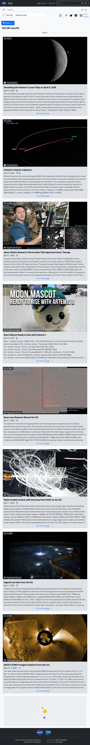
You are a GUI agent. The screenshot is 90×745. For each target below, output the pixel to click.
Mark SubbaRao (61, 740)
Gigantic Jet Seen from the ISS (18, 582)
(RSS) (85, 14)
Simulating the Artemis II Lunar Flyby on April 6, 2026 (30, 87)
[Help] (3, 9)
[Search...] (68, 3)
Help (52, 3)
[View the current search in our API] (60, 15)
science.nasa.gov (46, 676)
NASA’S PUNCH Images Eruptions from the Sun (27, 664)
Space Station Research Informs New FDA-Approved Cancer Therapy (37, 252)
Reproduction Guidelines (32, 742)
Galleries (42, 3)
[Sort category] (29, 15)
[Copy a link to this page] (66, 15)
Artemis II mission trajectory (18, 170)
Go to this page (44, 113)
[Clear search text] (81, 3)
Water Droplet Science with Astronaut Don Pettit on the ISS (33, 499)
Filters (8, 23)
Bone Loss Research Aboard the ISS (21, 417)
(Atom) (86, 17)
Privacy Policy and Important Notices (28, 740)
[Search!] (86, 3)
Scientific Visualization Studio (10, 3)
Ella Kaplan (59, 742)
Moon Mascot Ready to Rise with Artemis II (25, 334)
